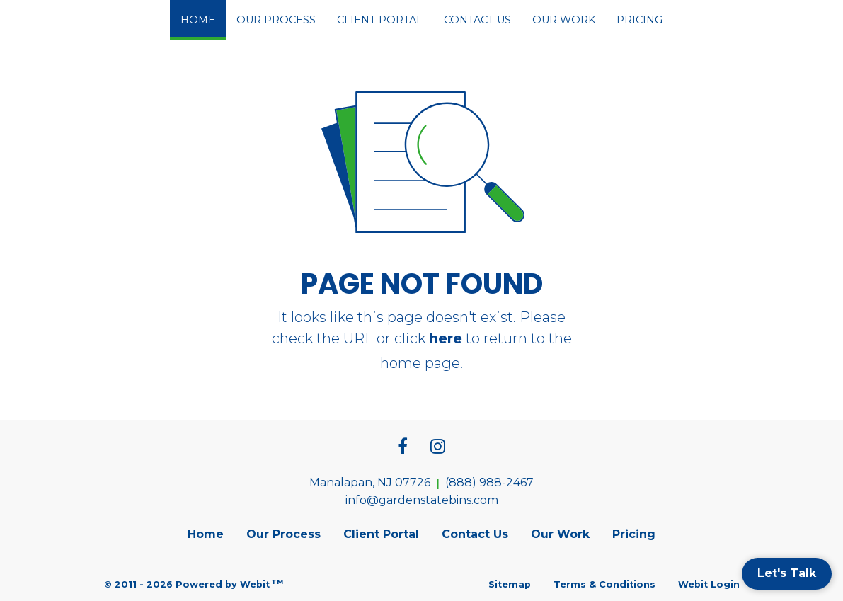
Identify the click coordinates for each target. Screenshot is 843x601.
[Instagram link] (438, 447)
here (445, 338)
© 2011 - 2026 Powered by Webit (194, 584)
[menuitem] (198, 20)
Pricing (640, 19)
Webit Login (709, 584)
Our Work (563, 19)
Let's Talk (786, 573)
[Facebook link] (402, 447)
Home (203, 15)
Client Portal (380, 19)
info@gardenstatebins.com (421, 500)
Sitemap (509, 584)
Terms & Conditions (604, 584)
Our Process (276, 19)
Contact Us (477, 19)
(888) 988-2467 (489, 482)
